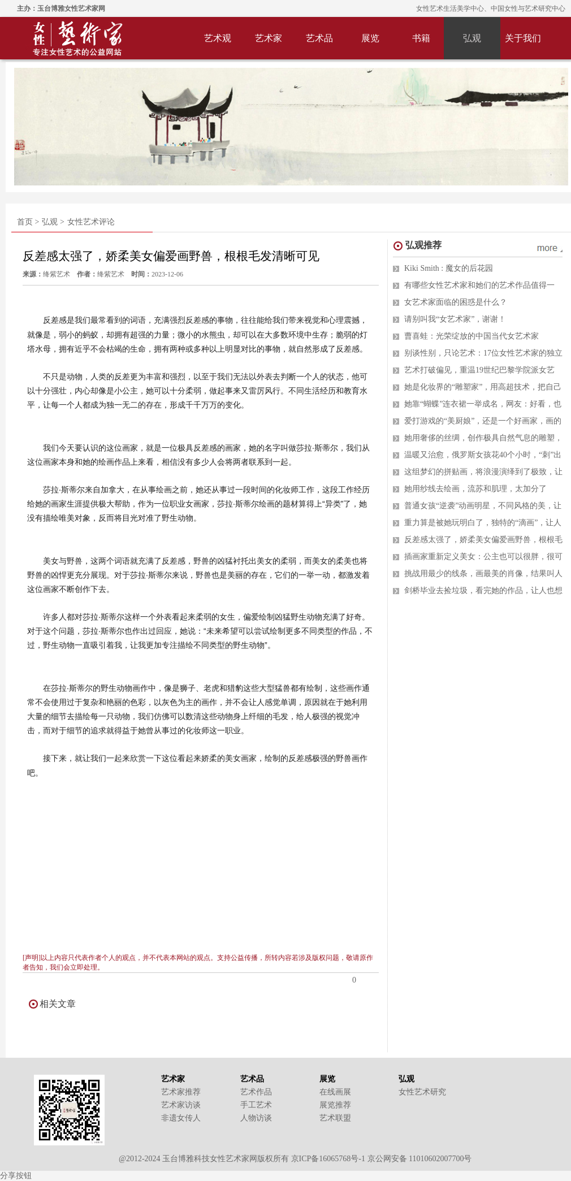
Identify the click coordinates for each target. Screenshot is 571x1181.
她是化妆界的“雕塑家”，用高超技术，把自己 (482, 387)
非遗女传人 (181, 1118)
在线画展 (335, 1092)
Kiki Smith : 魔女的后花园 (448, 268)
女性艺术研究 (422, 1092)
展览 (370, 38)
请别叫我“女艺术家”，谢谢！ (455, 319)
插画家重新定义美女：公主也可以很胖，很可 (483, 556)
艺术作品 (256, 1092)
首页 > (28, 222)
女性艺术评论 (91, 222)
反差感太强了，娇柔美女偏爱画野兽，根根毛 (483, 539)
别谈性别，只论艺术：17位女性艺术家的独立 (483, 353)
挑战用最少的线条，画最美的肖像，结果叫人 (483, 573)
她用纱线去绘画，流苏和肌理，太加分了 (475, 488)
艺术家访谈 (181, 1105)
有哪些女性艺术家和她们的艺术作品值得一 (479, 285)
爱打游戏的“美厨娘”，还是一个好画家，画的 (482, 421)
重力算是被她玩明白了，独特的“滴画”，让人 (482, 522)
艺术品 (319, 38)
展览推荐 (335, 1105)
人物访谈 (256, 1118)
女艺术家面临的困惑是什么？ (455, 302)
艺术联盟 (335, 1118)
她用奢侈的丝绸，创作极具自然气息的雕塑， (483, 438)
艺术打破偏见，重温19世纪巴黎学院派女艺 (479, 370)
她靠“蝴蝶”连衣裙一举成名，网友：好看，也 (482, 404)
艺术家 (268, 38)
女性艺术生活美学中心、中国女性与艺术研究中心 (490, 8)
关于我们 (523, 38)
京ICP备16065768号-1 (328, 1158)
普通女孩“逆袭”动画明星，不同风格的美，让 (482, 505)
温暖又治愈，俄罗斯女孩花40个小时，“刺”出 (482, 455)
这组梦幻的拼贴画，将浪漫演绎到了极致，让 (483, 472)
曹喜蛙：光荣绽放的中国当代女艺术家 (471, 336)
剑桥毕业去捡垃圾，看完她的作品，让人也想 (483, 590)
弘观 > (53, 222)
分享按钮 (16, 1175)
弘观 (472, 38)
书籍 (421, 38)
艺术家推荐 (181, 1092)
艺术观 (217, 38)
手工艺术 (256, 1105)
